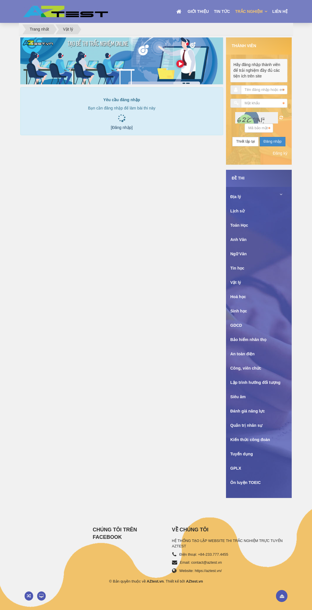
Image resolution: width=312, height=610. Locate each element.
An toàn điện (242, 354)
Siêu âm (238, 396)
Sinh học (238, 311)
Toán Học (239, 225)
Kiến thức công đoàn (250, 439)
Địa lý (235, 196)
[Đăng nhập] (122, 127)
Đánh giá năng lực (247, 411)
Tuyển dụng (241, 454)
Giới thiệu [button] (198, 11)
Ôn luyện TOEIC (245, 482)
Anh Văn (238, 239)
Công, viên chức (245, 368)
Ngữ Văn (238, 254)
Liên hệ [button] (280, 11)
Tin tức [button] (222, 11)
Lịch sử (237, 211)
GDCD (236, 325)
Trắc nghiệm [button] (249, 11)
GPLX (235, 468)
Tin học (237, 268)
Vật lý (235, 282)
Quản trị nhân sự (246, 425)
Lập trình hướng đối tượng (255, 382)
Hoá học (238, 296)
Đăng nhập (272, 141)
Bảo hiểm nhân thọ (248, 339)
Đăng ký (280, 153)
